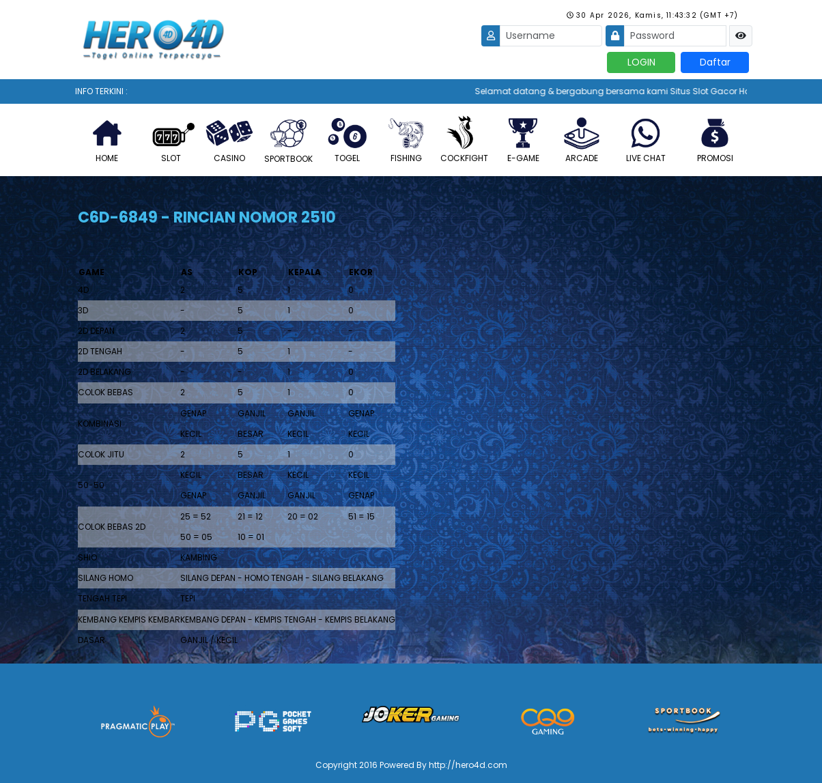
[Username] (551, 35)
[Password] (675, 35)
